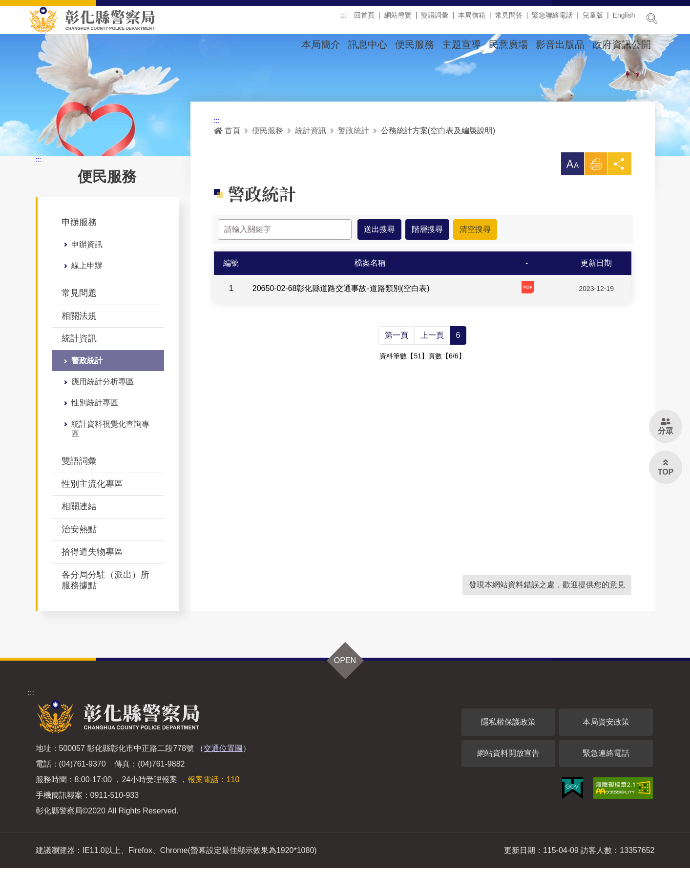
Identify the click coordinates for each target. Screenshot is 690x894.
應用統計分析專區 (102, 407)
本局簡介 (320, 44)
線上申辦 (87, 291)
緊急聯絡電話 (552, 19)
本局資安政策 (606, 748)
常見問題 (79, 319)
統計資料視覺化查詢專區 (110, 454)
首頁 (227, 156)
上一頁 (432, 360)
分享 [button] (619, 193)
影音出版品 (560, 44)
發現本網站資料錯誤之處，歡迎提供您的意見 (547, 610)
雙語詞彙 (434, 19)
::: (343, 19)
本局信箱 (471, 19)
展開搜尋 (652, 18)
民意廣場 (508, 44)
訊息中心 (367, 44)
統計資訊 (79, 364)
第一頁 (396, 360)
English (624, 19)
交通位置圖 (223, 774)
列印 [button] (595, 193)
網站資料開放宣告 (508, 779)
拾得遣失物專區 (92, 577)
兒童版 (593, 19)
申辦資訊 (87, 270)
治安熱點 (79, 555)
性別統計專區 (94, 428)
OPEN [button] (345, 686)
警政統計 (87, 386)
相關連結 (79, 532)
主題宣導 (461, 44)
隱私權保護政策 (508, 748)
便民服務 (414, 44)
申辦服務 (79, 248)
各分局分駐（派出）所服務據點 (105, 606)
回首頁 (364, 19)
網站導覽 (398, 19)
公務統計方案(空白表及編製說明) (438, 156)
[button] (572, 190)
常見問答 (509, 19)
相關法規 (79, 342)
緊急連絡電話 (606, 779)
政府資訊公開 (621, 44)
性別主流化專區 (92, 510)
